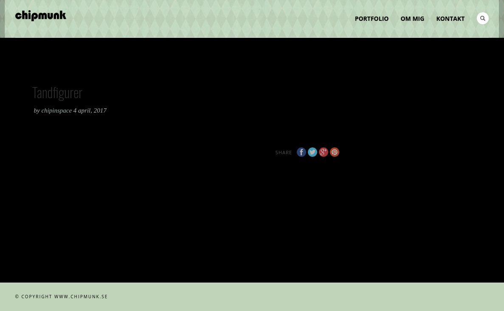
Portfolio (372, 18)
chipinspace (57, 110)
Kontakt (450, 18)
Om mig (412, 18)
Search (483, 18)
